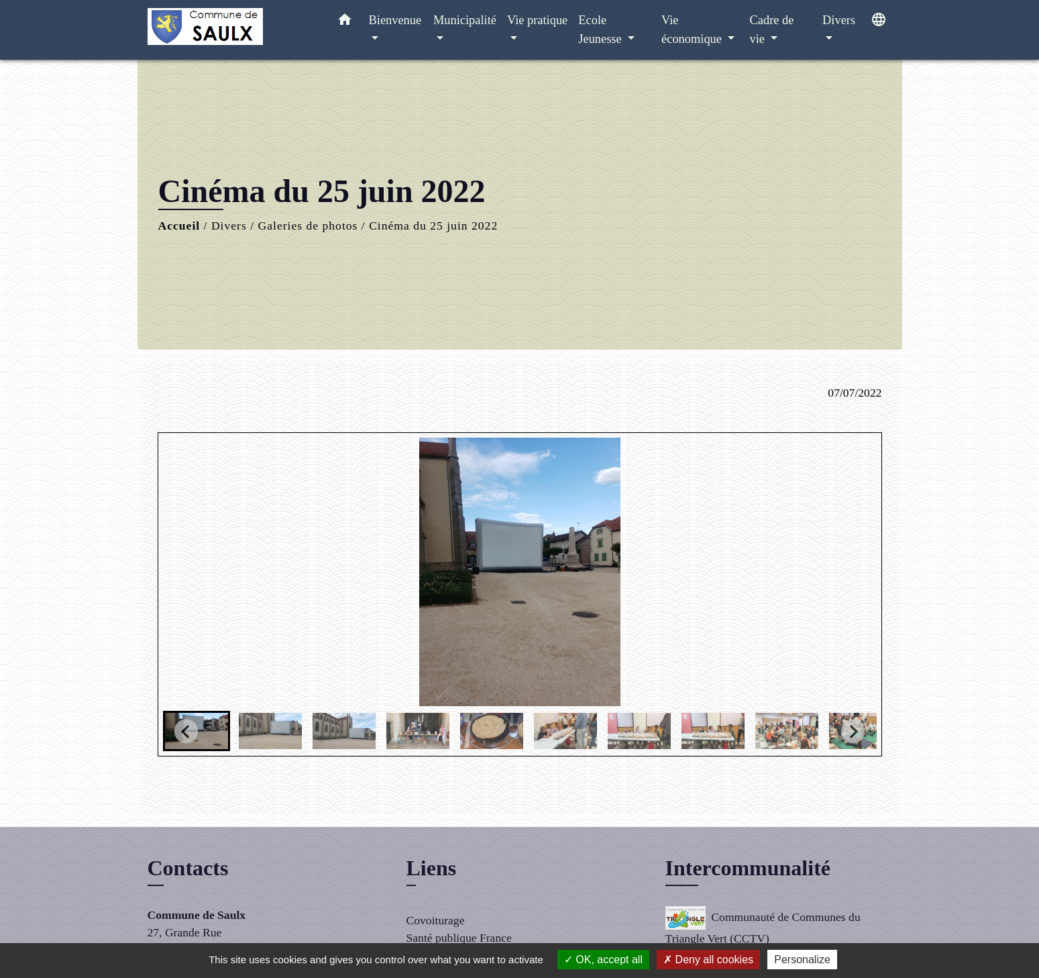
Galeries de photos (308, 225)
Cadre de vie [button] (772, 29)
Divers (229, 225)
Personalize (802, 959)
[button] (345, 22)
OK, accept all (603, 959)
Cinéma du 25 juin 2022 (433, 225)
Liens (431, 868)
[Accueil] (231, 30)
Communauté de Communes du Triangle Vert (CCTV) (763, 925)
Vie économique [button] (692, 29)
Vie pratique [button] (537, 20)
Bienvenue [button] (395, 20)
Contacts (188, 868)
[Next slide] (853, 731)
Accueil (179, 225)
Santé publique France (459, 937)
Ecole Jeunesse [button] (601, 29)
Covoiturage (435, 920)
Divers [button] (838, 20)
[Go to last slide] (186, 731)
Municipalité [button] (464, 20)
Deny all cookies (708, 959)
